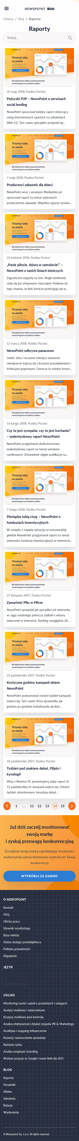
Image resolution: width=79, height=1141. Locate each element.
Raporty (8, 1078)
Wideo (7, 1091)
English (8, 984)
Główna (8, 19)
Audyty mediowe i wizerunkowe (24, 1010)
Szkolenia (9, 1098)
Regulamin (10, 956)
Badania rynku (12, 1044)
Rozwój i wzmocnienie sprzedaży (24, 1037)
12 (39, 806)
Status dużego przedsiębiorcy (22, 942)
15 (62, 806)
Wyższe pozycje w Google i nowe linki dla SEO (33, 1058)
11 (32, 806)
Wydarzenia (11, 1112)
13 (47, 806)
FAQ (6, 914)
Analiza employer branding (20, 1051)
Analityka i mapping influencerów (25, 1031)
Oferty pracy (11, 921)
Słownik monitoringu (16, 928)
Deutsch (21, 984)
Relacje (7, 1105)
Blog (21, 19)
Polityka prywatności (16, 949)
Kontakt (8, 907)
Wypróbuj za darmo (39, 876)
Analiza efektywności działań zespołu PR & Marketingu (38, 1024)
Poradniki (9, 1084)
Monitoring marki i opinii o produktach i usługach (35, 1003)
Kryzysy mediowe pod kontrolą (23, 1017)
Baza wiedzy (11, 935)
